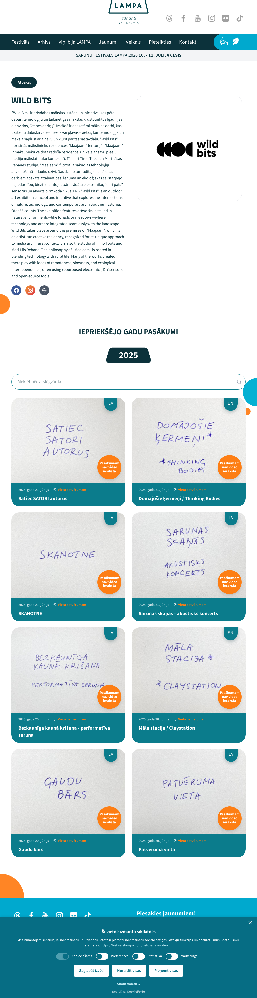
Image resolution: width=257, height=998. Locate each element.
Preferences (119, 956)
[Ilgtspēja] (236, 41)
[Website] (44, 290)
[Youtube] (197, 18)
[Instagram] (212, 18)
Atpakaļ (24, 82)
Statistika (154, 956)
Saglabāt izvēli (91, 970)
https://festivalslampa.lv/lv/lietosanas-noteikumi (137, 945)
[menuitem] (20, 42)
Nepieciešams (81, 956)
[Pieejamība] (224, 41)
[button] (250, 923)
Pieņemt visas (166, 970)
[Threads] (169, 18)
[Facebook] (183, 18)
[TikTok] (240, 18)
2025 (128, 355)
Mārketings (189, 956)
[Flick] (226, 18)
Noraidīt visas (129, 970)
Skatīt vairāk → (128, 984)
